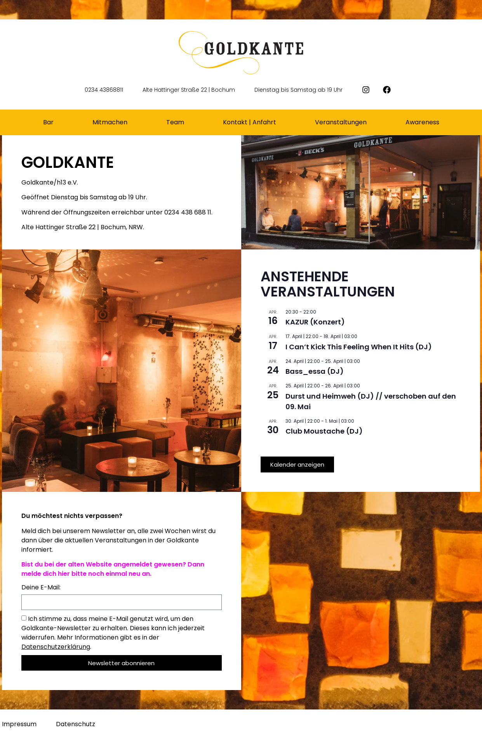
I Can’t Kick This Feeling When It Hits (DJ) (358, 347)
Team (175, 122)
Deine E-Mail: (41, 588)
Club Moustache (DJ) (324, 431)
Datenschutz (75, 724)
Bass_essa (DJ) (314, 371)
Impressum (19, 724)
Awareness (422, 122)
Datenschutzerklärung (55, 646)
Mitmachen (109, 122)
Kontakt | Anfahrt (249, 122)
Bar (48, 122)
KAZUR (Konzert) (315, 322)
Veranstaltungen (341, 122)
